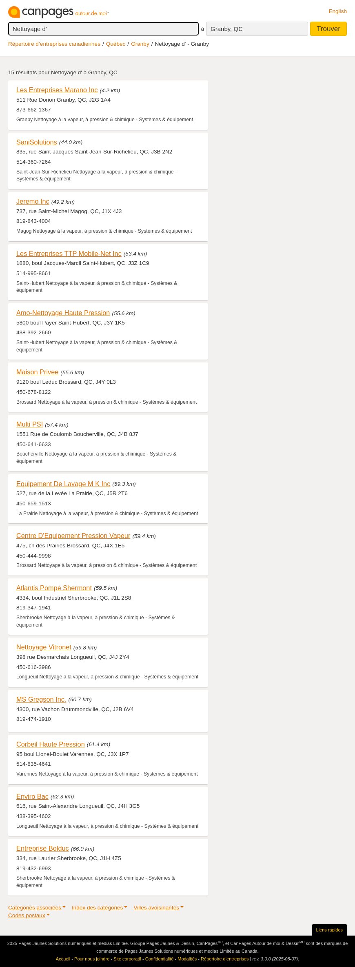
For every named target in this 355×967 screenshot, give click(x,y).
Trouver (328, 29)
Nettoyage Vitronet (43, 647)
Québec (116, 44)
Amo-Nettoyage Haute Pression (63, 312)
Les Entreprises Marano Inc (57, 89)
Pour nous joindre (91, 958)
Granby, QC (227, 28)
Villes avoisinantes (156, 908)
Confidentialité (159, 958)
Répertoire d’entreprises (224, 958)
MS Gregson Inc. (41, 699)
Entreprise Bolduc (42, 848)
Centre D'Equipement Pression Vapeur (73, 535)
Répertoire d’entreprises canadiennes (54, 44)
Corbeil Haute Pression (50, 744)
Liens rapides (329, 929)
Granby (140, 44)
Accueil (63, 958)
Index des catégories (97, 908)
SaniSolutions (36, 142)
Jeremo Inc (32, 201)
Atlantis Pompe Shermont (54, 587)
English (337, 11)
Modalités (187, 958)
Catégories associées (34, 908)
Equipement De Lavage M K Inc (63, 483)
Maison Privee (37, 372)
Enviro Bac (32, 796)
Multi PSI (29, 424)
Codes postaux (26, 915)
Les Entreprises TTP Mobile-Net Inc (69, 253)
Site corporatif (127, 958)
